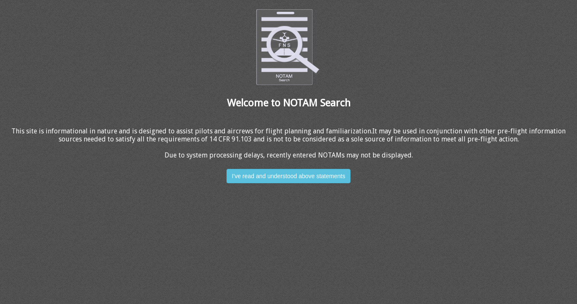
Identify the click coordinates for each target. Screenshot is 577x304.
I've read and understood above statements (288, 176)
